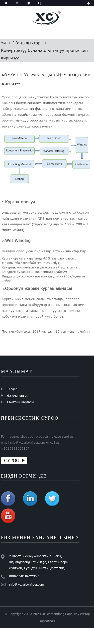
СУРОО (12, 460)
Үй (3, 43)
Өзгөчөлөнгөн (17, 395)
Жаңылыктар (27, 43)
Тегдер (12, 389)
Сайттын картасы (20, 402)
